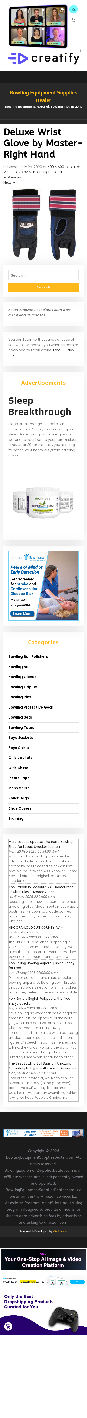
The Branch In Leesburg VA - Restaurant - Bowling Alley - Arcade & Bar (42, 889)
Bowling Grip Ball (23, 687)
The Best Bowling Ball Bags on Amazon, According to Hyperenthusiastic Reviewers (43, 1066)
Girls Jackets (20, 757)
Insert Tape (19, 777)
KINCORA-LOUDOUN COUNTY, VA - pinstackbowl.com (36, 930)
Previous (12, 177)
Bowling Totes (21, 727)
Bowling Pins (19, 697)
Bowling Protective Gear (30, 707)
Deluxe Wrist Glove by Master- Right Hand (41, 169)
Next (9, 182)
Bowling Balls (20, 666)
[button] (43, 122)
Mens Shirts (19, 788)
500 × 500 (56, 166)
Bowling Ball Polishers (28, 656)
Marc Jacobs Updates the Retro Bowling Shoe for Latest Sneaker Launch (41, 844)
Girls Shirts (18, 767)
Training (16, 818)
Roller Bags (18, 798)
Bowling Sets (20, 717)
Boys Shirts (18, 747)
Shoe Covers (20, 808)
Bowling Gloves (22, 676)
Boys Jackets (20, 737)
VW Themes (60, 1231)
